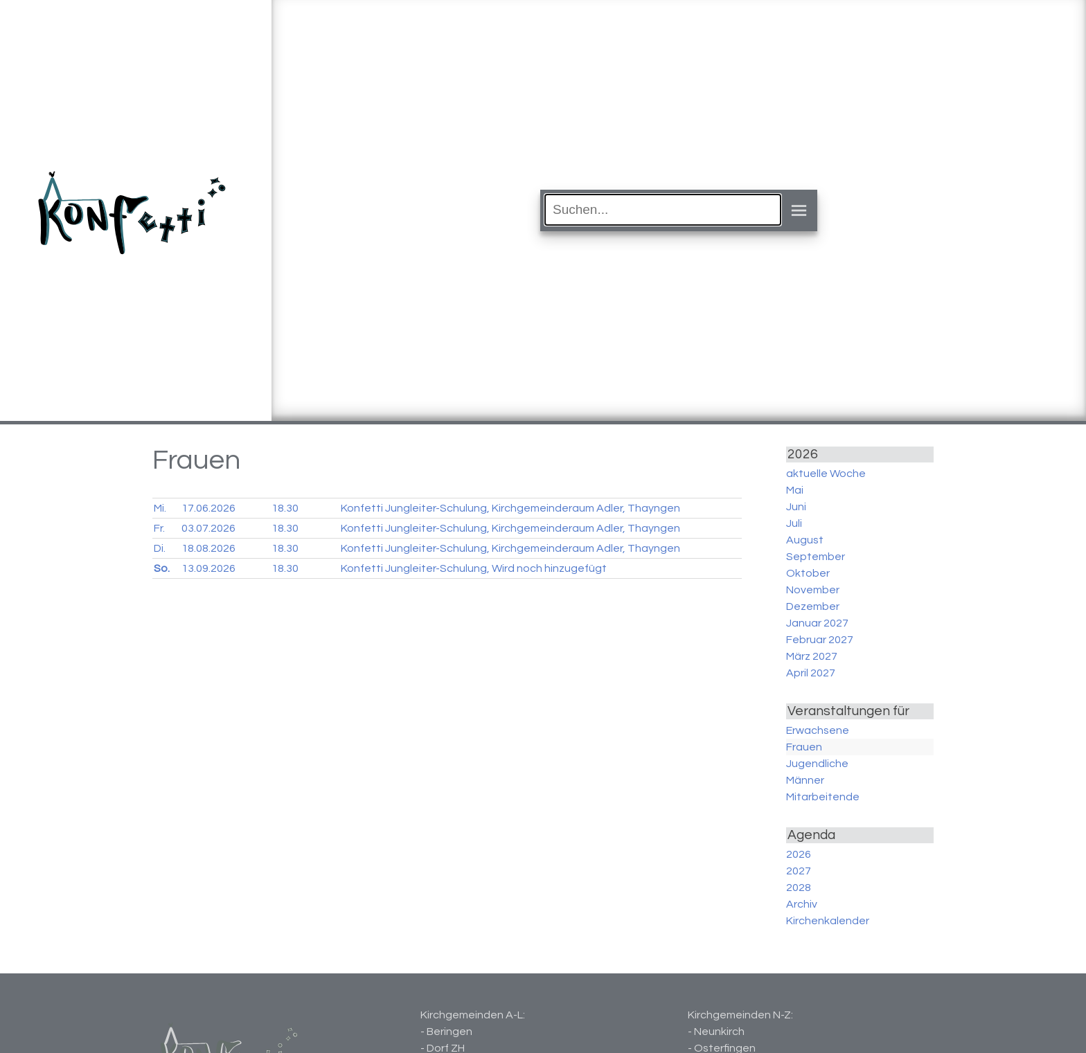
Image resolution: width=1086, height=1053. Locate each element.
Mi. (160, 508)
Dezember (812, 606)
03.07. (208, 528)
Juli (794, 523)
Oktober (808, 573)
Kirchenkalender (827, 920)
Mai (794, 490)
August (805, 540)
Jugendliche (817, 763)
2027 (798, 870)
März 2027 (811, 656)
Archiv (801, 904)
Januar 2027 (817, 623)
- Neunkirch (716, 1031)
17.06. (208, 508)
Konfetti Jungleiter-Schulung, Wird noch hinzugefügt (474, 568)
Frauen (804, 747)
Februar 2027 (819, 639)
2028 (798, 887)
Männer (805, 780)
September (815, 556)
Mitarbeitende (823, 796)
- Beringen (446, 1031)
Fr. (159, 528)
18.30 (285, 508)
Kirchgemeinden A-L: (472, 1014)
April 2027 (810, 672)
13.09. (208, 568)
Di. (160, 548)
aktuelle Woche (826, 473)
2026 (798, 854)
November (812, 589)
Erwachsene (817, 730)
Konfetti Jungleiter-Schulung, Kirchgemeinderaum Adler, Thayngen (510, 508)
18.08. (208, 548)
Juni (796, 506)
